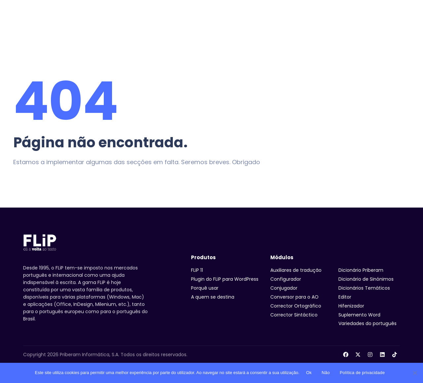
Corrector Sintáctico (294, 314)
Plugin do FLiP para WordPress (224, 279)
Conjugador (283, 288)
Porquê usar (204, 288)
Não (326, 372)
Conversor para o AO (294, 297)
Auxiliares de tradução (296, 270)
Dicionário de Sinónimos (366, 279)
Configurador (285, 279)
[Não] (414, 372)
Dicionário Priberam (360, 270)
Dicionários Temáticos (364, 288)
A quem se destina (212, 297)
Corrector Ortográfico (295, 306)
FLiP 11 (197, 270)
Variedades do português (367, 323)
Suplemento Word (359, 314)
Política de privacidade (362, 372)
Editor (344, 297)
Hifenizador (351, 306)
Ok (309, 372)
